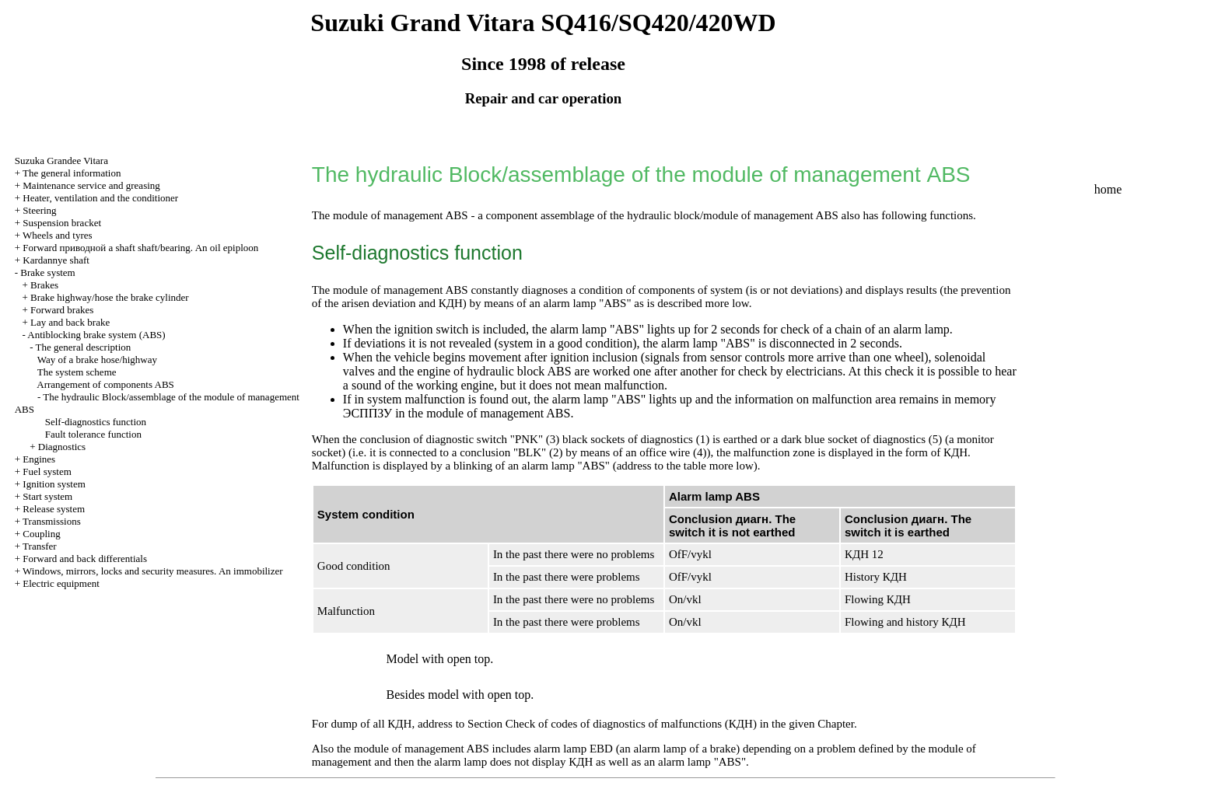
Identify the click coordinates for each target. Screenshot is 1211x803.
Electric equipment (61, 583)
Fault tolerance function (93, 434)
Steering (39, 210)
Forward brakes (61, 310)
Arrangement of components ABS (105, 384)
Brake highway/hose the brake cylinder (109, 297)
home (1108, 189)
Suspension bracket (62, 223)
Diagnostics (62, 446)
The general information (72, 173)
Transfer (40, 546)
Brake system (47, 272)
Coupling (41, 533)
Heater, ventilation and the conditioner (100, 198)
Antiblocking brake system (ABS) (96, 334)
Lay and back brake (70, 322)
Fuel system (47, 471)
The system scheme (77, 372)
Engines (39, 459)
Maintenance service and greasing (91, 185)
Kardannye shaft (56, 260)
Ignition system (54, 484)
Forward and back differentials (85, 558)
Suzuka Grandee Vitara (61, 160)
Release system (54, 509)
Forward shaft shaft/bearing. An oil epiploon (140, 247)
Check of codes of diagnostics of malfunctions (631, 723)
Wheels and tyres (58, 235)
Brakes (44, 285)
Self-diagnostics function (95, 422)
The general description (83, 347)
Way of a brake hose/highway (97, 359)
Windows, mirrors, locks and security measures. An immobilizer (153, 571)
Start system (47, 496)
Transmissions (52, 521)
